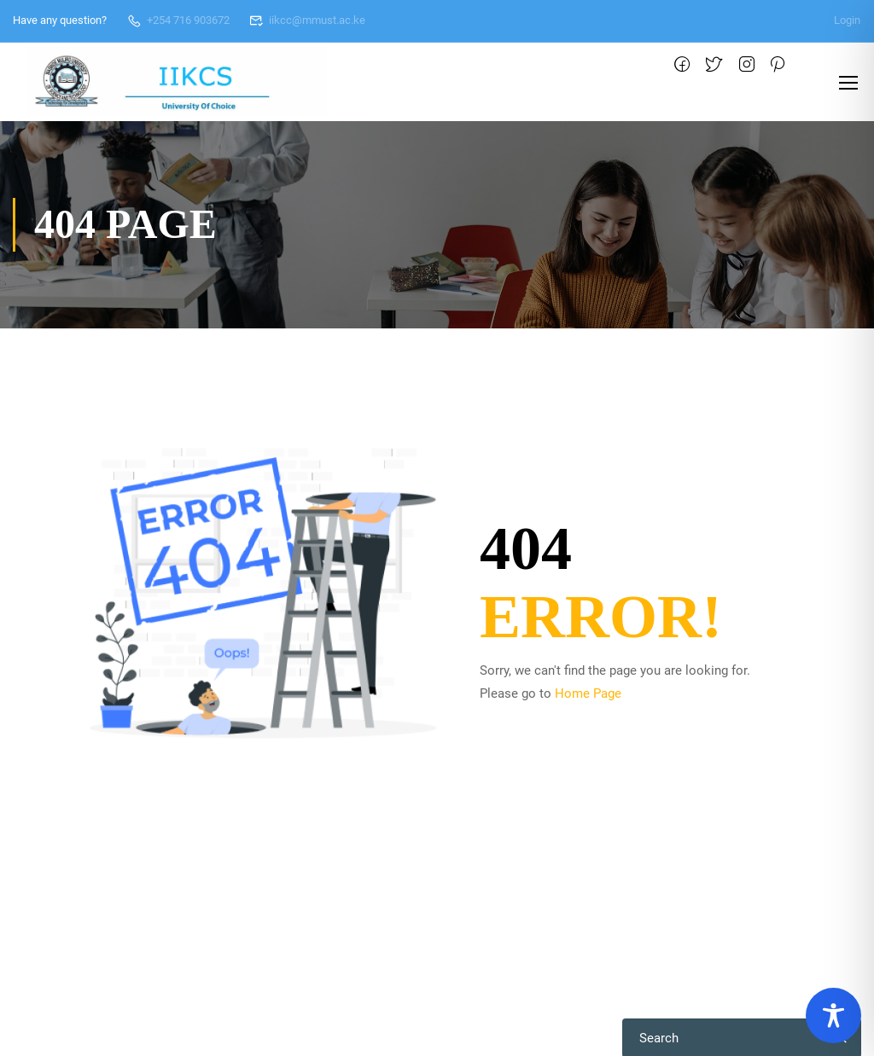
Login (847, 20)
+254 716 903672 (178, 20)
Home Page (588, 693)
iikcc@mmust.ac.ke (307, 20)
